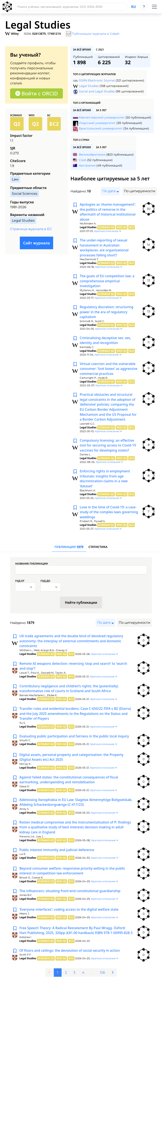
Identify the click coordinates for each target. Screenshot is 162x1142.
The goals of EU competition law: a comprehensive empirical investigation (107, 282)
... (92, 983)
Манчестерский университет (102, 117)
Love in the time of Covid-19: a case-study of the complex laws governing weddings (108, 515)
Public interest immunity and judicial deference (57, 855)
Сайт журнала (36, 242)
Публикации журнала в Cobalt (95, 34)
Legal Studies (89, 86)
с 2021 (100, 49)
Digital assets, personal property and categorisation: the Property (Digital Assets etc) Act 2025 (72, 762)
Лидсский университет (97, 123)
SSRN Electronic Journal (97, 80)
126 (102, 983)
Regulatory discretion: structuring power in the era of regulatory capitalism (107, 313)
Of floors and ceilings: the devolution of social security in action (70, 961)
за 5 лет (101, 110)
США (82, 160)
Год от (19, 584)
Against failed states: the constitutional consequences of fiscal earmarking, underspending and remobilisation (69, 784)
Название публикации (31, 567)
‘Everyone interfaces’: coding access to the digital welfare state (69, 915)
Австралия (87, 165)
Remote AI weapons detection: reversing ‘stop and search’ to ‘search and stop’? (74, 670)
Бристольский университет (101, 128)
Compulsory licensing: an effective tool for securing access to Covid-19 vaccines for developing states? (108, 448)
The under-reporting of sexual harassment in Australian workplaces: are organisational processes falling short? (104, 248)
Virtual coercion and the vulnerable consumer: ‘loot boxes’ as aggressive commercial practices (109, 370)
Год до (45, 584)
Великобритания (92, 154)
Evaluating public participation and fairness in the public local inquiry (75, 740)
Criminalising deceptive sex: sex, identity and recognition (106, 342)
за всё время (82, 49)
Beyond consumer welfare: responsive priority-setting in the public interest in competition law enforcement (73, 876)
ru (133, 6)
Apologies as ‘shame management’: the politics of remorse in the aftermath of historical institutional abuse (108, 212)
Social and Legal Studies (97, 91)
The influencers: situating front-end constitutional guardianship (70, 896)
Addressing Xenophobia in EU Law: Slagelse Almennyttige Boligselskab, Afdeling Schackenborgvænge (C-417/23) (65, 807)
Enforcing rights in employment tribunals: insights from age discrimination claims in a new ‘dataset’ (105, 482)
